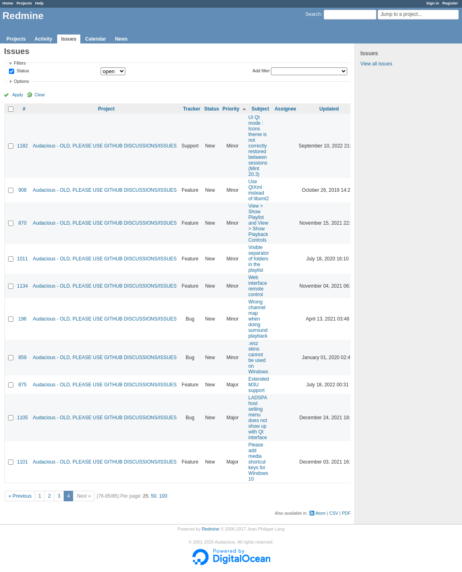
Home (7, 3)
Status (22, 71)
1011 (22, 259)
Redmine (210, 528)
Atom (321, 513)
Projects (24, 3)
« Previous (20, 496)
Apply (17, 94)
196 (22, 319)
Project (106, 109)
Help (39, 3)
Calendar (95, 39)
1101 (22, 462)
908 (22, 190)
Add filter (261, 70)
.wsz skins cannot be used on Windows (258, 357)
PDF (346, 513)
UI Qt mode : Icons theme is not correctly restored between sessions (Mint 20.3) (257, 146)
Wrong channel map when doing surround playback (257, 319)
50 (153, 496)
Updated (329, 109)
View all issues (376, 64)
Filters (20, 63)
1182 (22, 146)
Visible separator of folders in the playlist (258, 259)
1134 (22, 286)
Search (313, 14)
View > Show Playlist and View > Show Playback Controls (258, 223)
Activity (43, 39)
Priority (230, 109)
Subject (260, 109)
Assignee (285, 109)
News (121, 39)
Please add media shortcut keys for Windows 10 (258, 462)
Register (450, 3)
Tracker (191, 109)
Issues (68, 39)
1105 (22, 417)
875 (22, 385)
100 (163, 496)
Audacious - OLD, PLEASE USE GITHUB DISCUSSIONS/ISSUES (105, 146)
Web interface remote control (257, 286)
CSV (333, 513)
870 (22, 223)
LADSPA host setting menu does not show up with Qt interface (257, 417)
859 (22, 357)
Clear (39, 94)
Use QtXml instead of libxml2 (258, 190)
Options (21, 81)
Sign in (432, 3)
